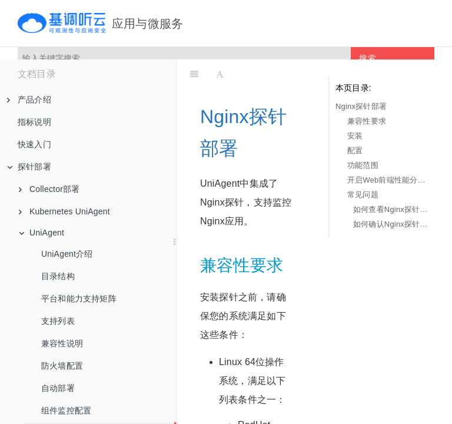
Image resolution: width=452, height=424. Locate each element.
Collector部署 (49, 189)
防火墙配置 (62, 365)
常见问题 (362, 194)
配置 (355, 150)
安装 (355, 135)
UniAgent (41, 232)
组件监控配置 (66, 410)
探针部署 (29, 166)
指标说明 (34, 122)
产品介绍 (29, 99)
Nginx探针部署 (361, 106)
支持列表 (58, 321)
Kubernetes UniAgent (64, 211)
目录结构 (58, 276)
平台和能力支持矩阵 (79, 298)
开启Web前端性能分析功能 (387, 179)
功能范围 (362, 165)
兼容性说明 (62, 343)
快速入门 (34, 144)
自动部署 (58, 388)
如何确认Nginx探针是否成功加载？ (390, 224)
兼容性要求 (366, 121)
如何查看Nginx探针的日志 (390, 209)
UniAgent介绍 (67, 254)
